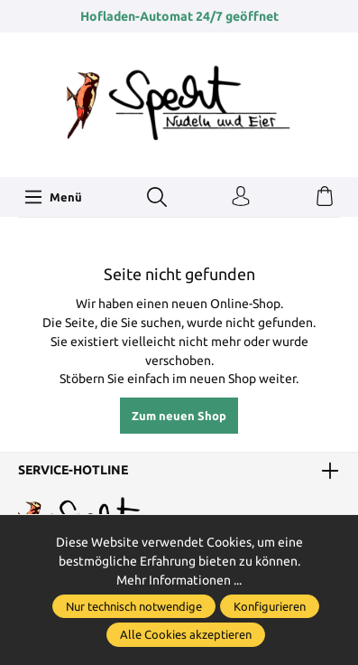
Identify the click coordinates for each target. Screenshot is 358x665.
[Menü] (53, 197)
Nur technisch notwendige (134, 606)
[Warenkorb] (325, 197)
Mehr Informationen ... (179, 580)
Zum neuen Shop (179, 415)
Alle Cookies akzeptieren (186, 634)
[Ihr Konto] (241, 197)
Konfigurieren (270, 606)
